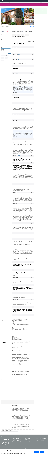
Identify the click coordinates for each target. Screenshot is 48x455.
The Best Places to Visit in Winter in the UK (41, 444)
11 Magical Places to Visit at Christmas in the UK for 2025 (41, 442)
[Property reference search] (9, 2)
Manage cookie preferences (28, 441)
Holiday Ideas (41, 2)
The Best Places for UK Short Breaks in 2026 (41, 439)
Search (9, 53)
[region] (24, 452)
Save (30, 26)
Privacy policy (26, 439)
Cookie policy (26, 440)
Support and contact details (28, 438)
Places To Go (35, 2)
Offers (38, 2)
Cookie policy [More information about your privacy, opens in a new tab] (16, 454)
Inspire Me (26, 448)
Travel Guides (45, 2)
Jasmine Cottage (5, 26)
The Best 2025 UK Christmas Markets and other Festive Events (40, 440)
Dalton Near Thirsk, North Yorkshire (10, 27)
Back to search (4, 6)
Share (33, 26)
